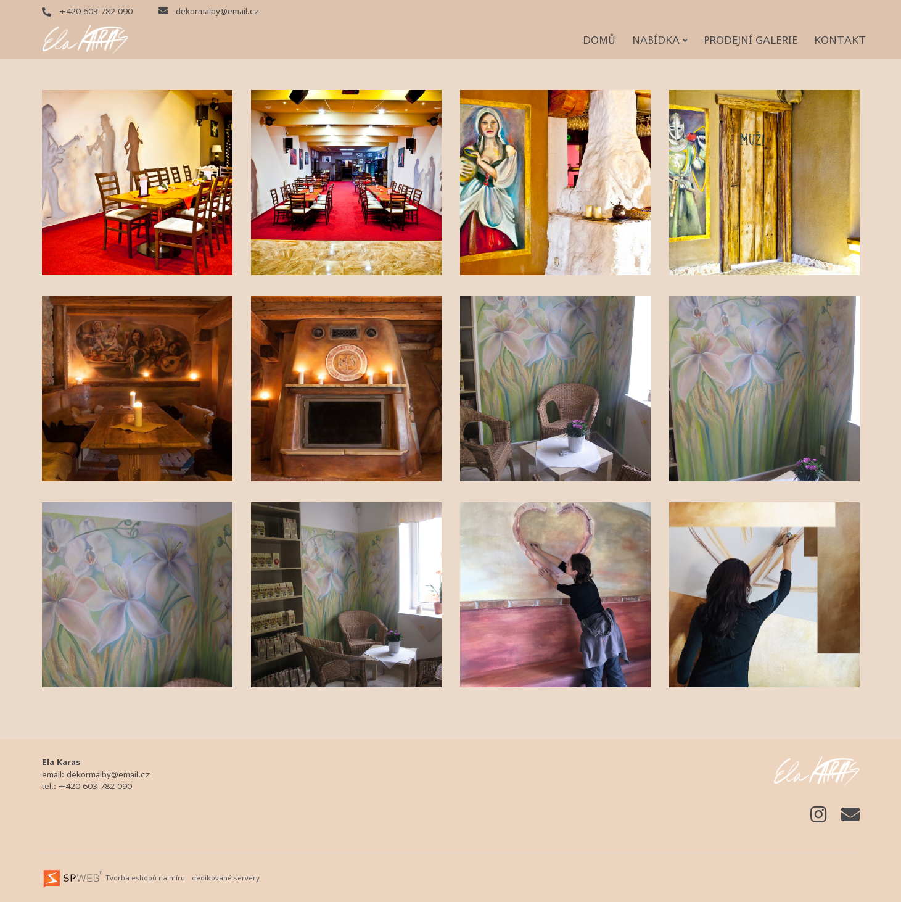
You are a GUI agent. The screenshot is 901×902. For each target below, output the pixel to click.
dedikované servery (226, 878)
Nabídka (659, 40)
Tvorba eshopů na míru (145, 878)
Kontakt (840, 40)
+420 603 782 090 (87, 11)
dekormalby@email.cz (208, 11)
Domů (599, 40)
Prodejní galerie (750, 40)
